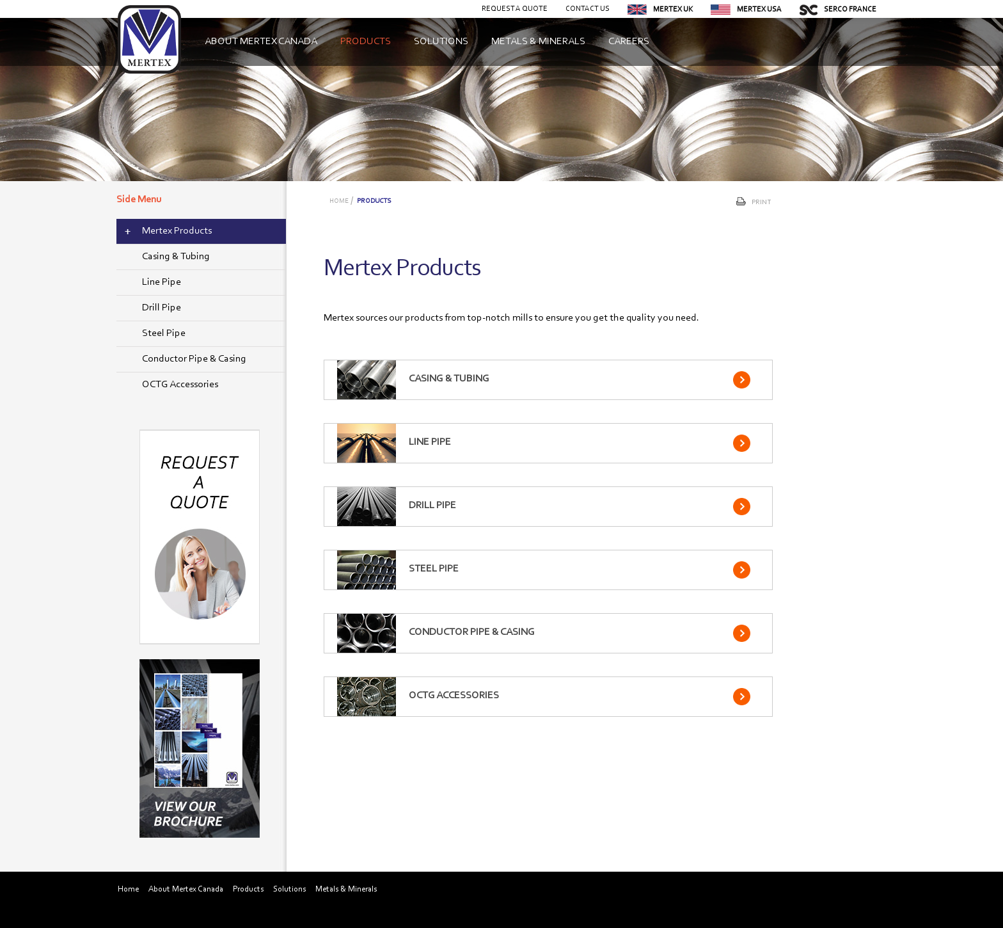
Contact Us (587, 9)
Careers (628, 41)
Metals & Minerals (538, 41)
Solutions (441, 41)
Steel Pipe (164, 333)
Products (365, 41)
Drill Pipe (161, 308)
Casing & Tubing (176, 257)
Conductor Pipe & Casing (194, 359)
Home (339, 201)
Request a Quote (515, 9)
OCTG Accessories (180, 385)
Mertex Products (177, 231)
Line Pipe (161, 282)
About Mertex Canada (261, 41)
